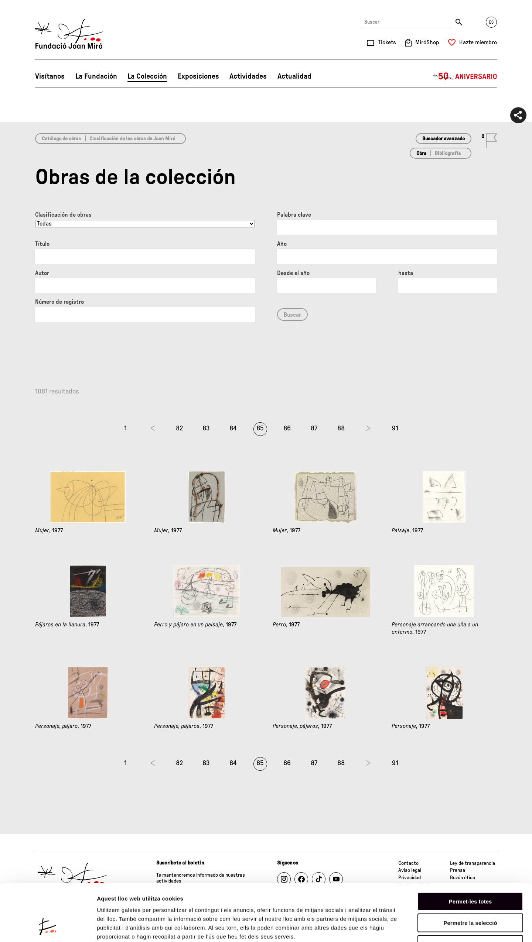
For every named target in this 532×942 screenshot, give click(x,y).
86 (287, 428)
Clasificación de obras (63, 215)
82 (179, 428)
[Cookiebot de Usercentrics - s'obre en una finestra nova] (48, 927)
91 (395, 428)
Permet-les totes (470, 852)
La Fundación (96, 76)
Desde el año (293, 273)
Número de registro (59, 302)
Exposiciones (198, 76)
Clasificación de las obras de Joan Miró (132, 138)
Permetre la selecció (470, 873)
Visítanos (50, 76)
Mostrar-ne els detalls (425, 927)
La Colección (147, 76)
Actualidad (294, 76)
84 (233, 428)
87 (314, 428)
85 (260, 428)
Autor (42, 273)
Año (282, 244)
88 (341, 428)
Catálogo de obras (61, 138)
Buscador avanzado (443, 138)
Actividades (248, 76)
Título (42, 244)
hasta (405, 273)
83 (206, 428)
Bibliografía (448, 153)
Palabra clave (294, 215)
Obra (421, 153)
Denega (470, 895)
